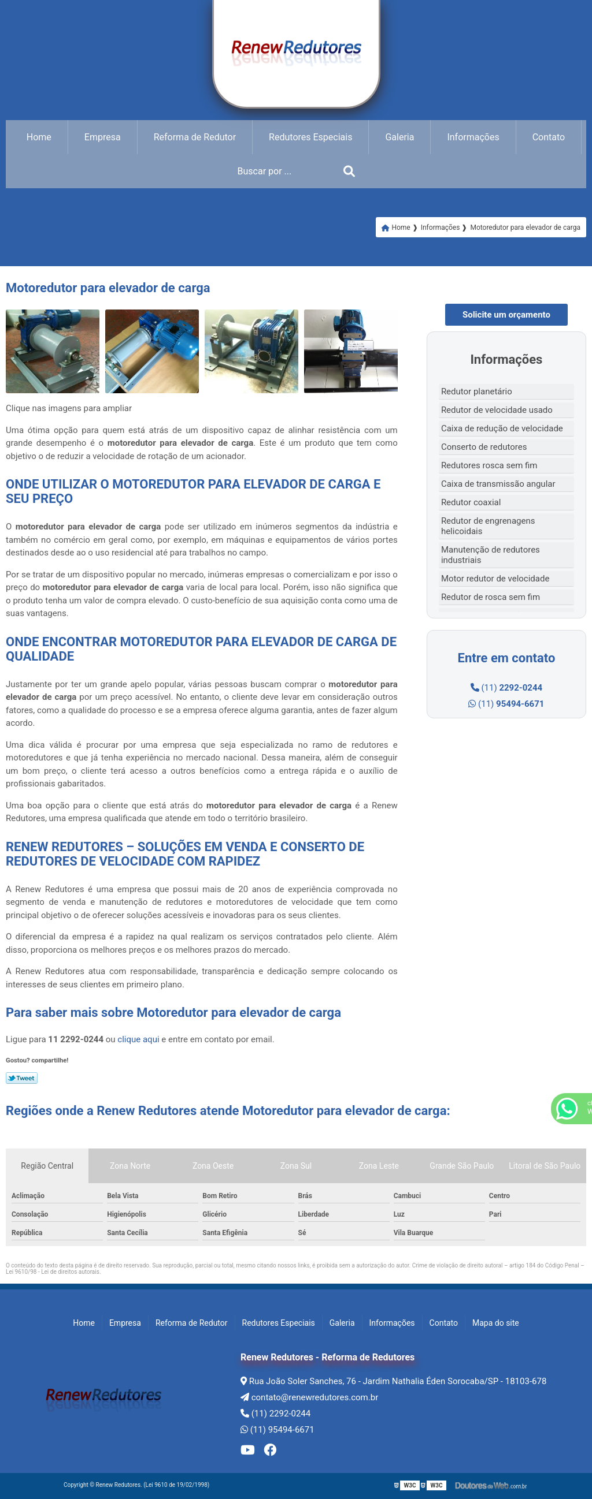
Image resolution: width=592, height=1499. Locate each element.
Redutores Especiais (310, 137)
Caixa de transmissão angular (498, 484)
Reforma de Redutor (195, 137)
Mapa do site (495, 1323)
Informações (473, 137)
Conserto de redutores (484, 447)
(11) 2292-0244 (275, 1413)
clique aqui (138, 1039)
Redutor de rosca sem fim (490, 597)
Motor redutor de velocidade (495, 578)
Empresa (102, 137)
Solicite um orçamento (506, 315)
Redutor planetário (476, 391)
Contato (548, 137)
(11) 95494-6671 (277, 1430)
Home (39, 137)
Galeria (399, 137)
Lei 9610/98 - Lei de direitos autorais (52, 1272)
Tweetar (22, 1078)
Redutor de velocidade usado (497, 410)
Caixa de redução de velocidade (502, 428)
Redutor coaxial (471, 502)
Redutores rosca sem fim (489, 465)
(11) (506, 688)
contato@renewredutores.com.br (309, 1397)
